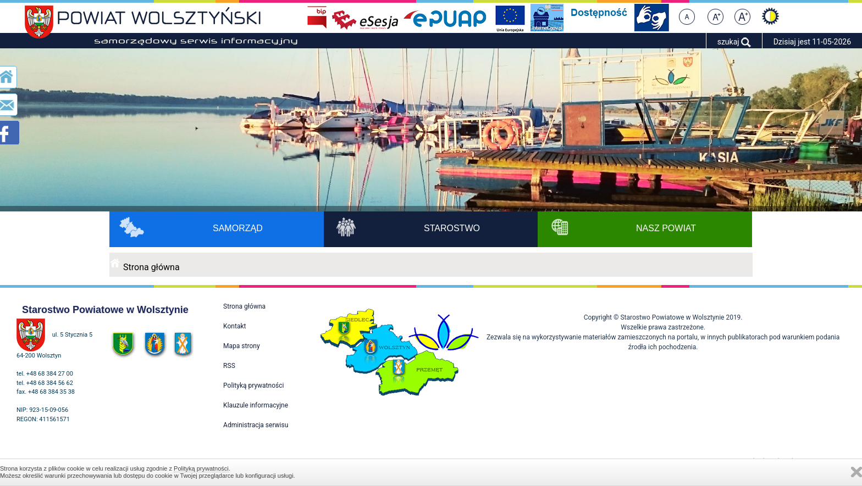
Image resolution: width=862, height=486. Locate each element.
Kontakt (234, 326)
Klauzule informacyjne (255, 405)
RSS (229, 366)
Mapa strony (241, 346)
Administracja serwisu (255, 425)
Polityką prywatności (201, 468)
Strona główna (151, 267)
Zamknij (856, 472)
